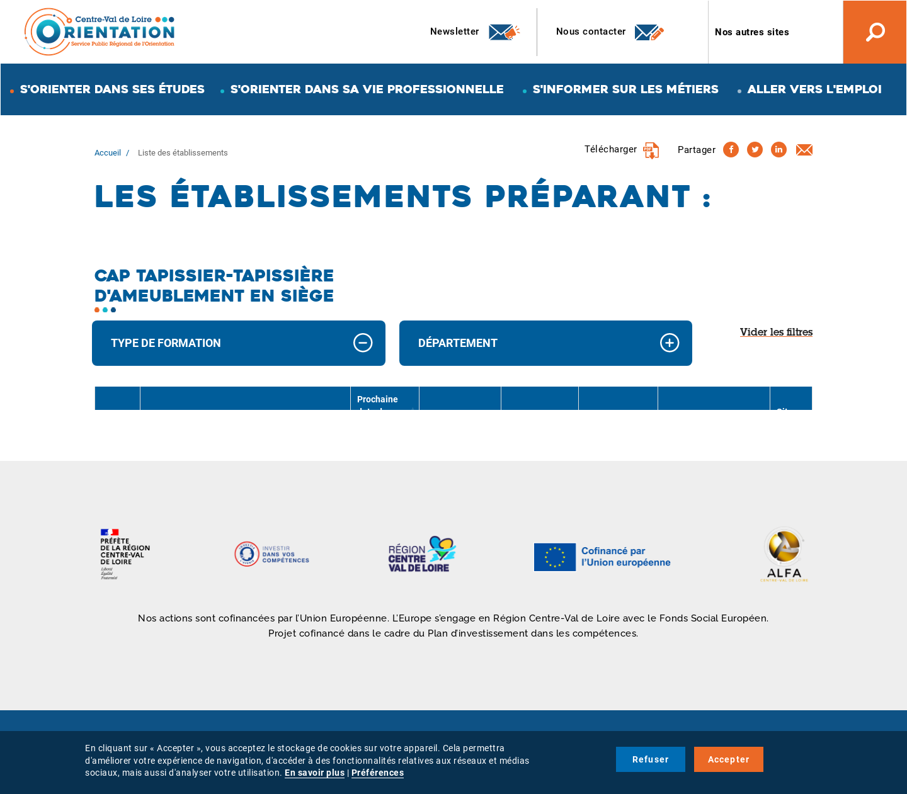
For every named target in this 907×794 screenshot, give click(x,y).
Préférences (377, 773)
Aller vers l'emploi (815, 89)
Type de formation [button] (166, 342)
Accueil (107, 152)
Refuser (650, 759)
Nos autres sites (752, 32)
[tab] (238, 343)
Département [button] (458, 342)
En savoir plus (315, 773)
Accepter (729, 759)
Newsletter (476, 32)
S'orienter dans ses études (112, 89)
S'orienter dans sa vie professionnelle (367, 89)
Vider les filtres (776, 333)
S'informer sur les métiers (626, 89)
